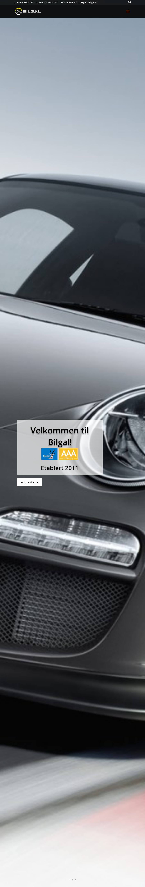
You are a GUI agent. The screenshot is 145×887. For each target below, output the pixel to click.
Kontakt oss (29, 464)
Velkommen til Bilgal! (60, 418)
